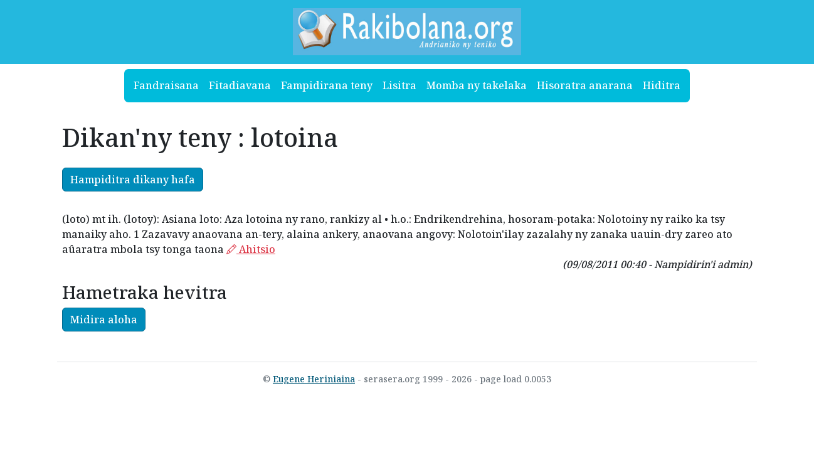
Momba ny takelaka (476, 85)
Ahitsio (250, 249)
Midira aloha (103, 319)
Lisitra (399, 85)
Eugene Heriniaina (314, 379)
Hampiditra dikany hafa (132, 179)
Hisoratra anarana (585, 85)
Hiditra (661, 85)
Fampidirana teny (327, 85)
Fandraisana (166, 85)
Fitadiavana (240, 85)
